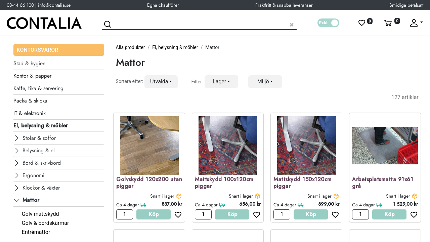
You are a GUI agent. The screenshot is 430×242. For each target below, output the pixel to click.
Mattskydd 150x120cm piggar (302, 183)
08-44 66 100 (20, 5)
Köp (154, 214)
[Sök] (108, 25)
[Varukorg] (391, 22)
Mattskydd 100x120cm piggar (224, 183)
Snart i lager (162, 196)
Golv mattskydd (40, 214)
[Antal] (124, 214)
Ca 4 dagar (127, 204)
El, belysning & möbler (175, 47)
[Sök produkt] (199, 24)
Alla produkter (130, 47)
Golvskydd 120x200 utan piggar (149, 183)
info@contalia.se (54, 5)
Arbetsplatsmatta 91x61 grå (382, 183)
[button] (161, 81)
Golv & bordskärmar (45, 223)
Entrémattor (36, 232)
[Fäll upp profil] (415, 22)
